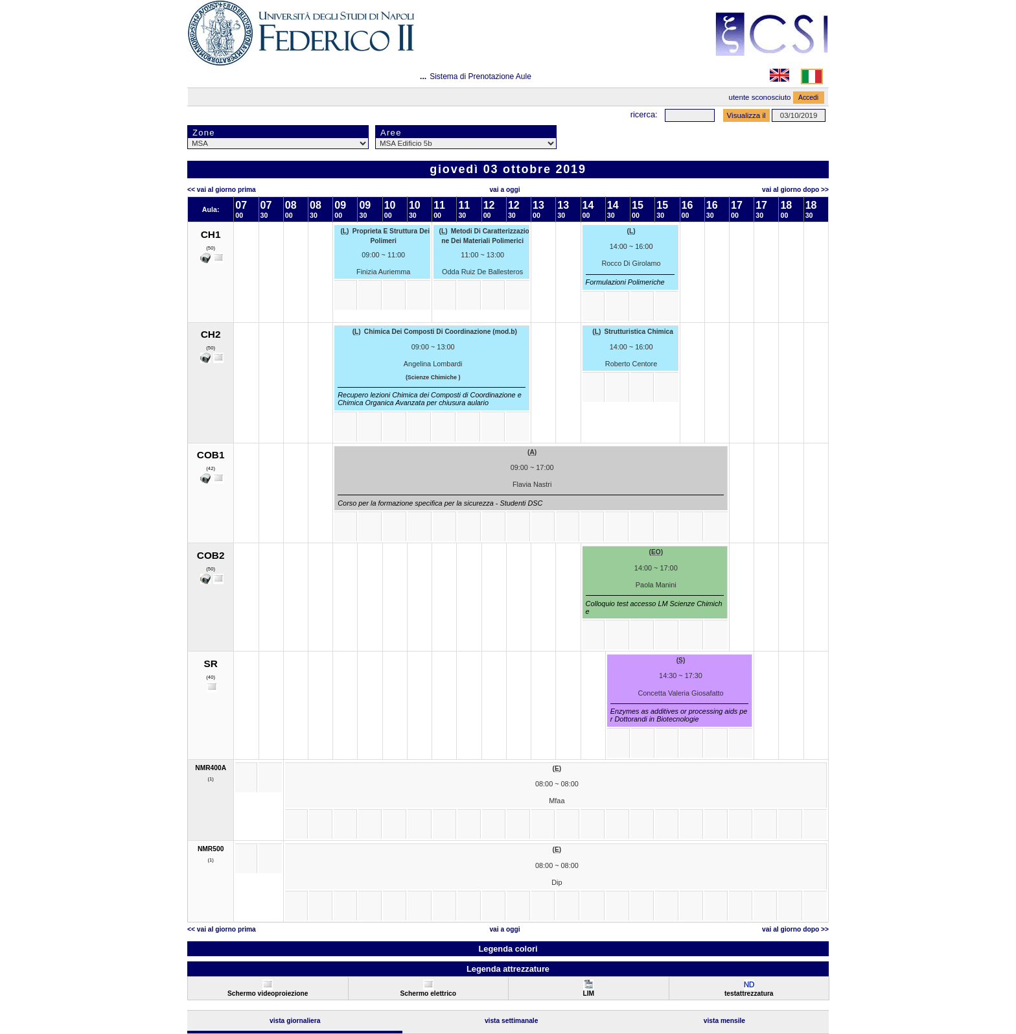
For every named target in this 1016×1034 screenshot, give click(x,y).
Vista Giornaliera (295, 1020)
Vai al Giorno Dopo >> (795, 189)
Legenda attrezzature (508, 969)
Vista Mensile (724, 1020)
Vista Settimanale (511, 1020)
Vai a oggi (504, 189)
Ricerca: (644, 114)
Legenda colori (507, 949)
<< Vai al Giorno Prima (221, 189)
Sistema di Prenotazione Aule (480, 76)
